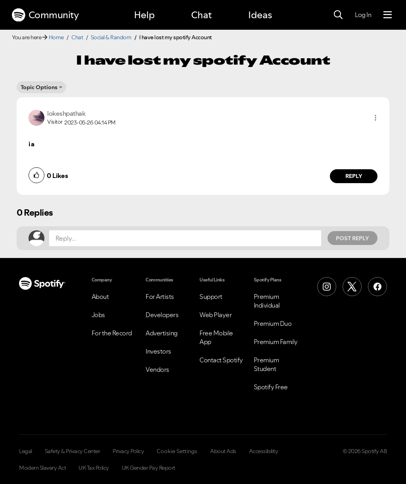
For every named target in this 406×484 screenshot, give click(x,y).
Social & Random (111, 37)
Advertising (162, 333)
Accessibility (263, 451)
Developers (162, 314)
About (100, 296)
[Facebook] (377, 286)
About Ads (223, 451)
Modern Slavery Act (42, 467)
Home (56, 37)
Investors (158, 351)
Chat (201, 14)
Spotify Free (271, 387)
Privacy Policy (128, 451)
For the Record (112, 333)
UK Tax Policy (94, 467)
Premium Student (266, 364)
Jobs (98, 314)
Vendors (157, 369)
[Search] (338, 15)
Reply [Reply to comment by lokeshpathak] (353, 176)
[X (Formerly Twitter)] (352, 286)
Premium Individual (267, 301)
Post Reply (352, 238)
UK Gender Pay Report (148, 467)
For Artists (160, 296)
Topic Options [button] (39, 87)
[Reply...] (185, 238)
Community (45, 15)
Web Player (215, 314)
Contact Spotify (221, 360)
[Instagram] (326, 286)
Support (210, 296)
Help (144, 14)
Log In (363, 14)
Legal (25, 451)
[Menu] (387, 15)
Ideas (260, 14)
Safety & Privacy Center (72, 451)
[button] (375, 118)
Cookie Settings (177, 451)
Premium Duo (273, 323)
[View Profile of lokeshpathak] (66, 113)
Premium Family (276, 341)
